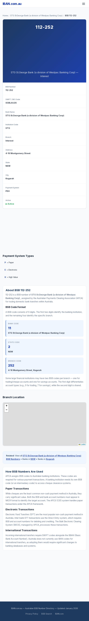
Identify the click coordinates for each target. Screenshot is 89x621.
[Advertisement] (44, 51)
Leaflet (82, 444)
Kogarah (50, 459)
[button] (6, 406)
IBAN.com (59, 614)
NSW (33, 459)
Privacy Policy (32, 614)
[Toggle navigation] (83, 4)
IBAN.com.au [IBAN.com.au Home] (12, 4)
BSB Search (46, 614)
